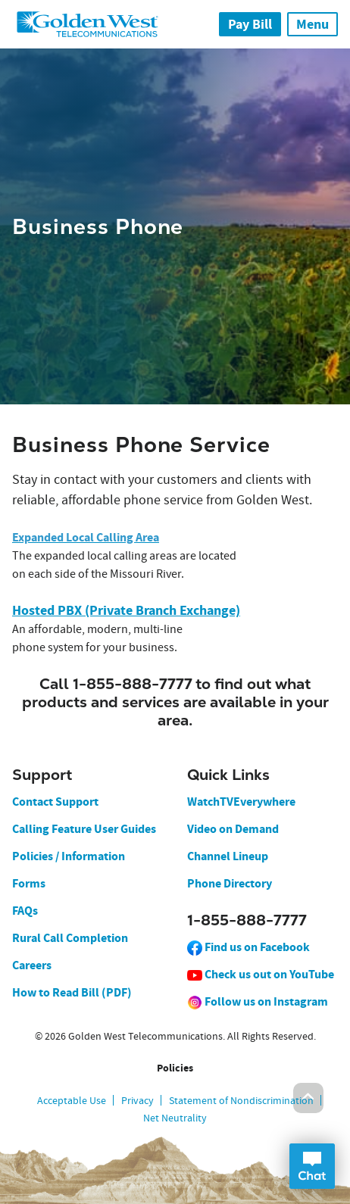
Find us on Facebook (248, 947)
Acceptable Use (71, 1100)
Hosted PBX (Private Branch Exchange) (126, 610)
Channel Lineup (227, 856)
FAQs (25, 911)
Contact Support (55, 801)
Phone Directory (229, 883)
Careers (32, 965)
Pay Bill (250, 24)
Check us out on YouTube (260, 974)
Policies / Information (68, 856)
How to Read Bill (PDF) (72, 992)
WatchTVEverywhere (241, 801)
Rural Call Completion (70, 938)
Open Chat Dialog (312, 1166)
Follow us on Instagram (257, 1001)
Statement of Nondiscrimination (241, 1100)
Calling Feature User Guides (84, 829)
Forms (28, 883)
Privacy (137, 1100)
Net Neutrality (175, 1117)
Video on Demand (233, 829)
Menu (312, 24)
